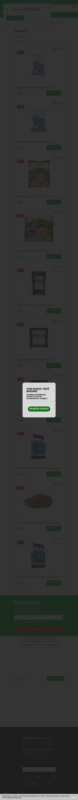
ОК (74, 797)
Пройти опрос (39, 409)
